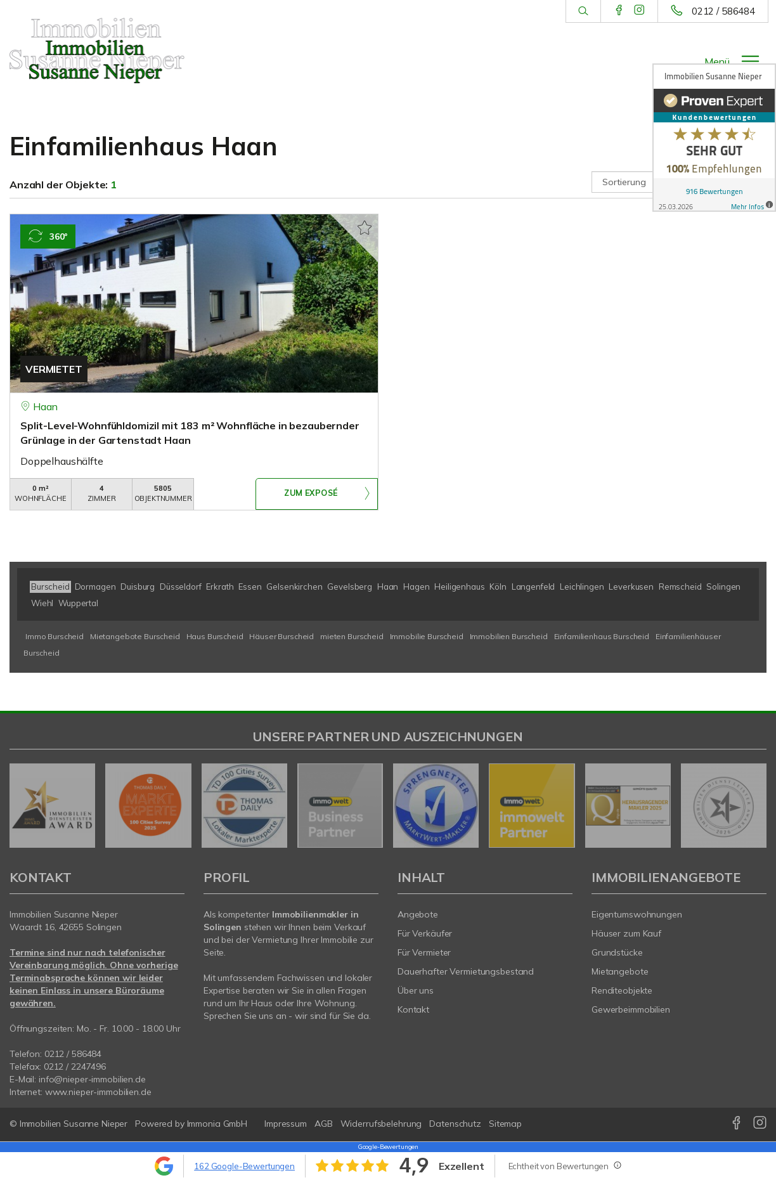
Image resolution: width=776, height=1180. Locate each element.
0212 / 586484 (723, 11)
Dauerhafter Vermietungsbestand (466, 971)
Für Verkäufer (425, 933)
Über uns (416, 990)
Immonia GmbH (217, 1123)
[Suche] (583, 11)
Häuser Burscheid (281, 636)
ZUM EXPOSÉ (310, 494)
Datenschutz (455, 1123)
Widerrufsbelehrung (381, 1123)
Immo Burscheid (54, 636)
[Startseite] (97, 50)
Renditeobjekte (622, 990)
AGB (323, 1123)
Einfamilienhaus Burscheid (601, 636)
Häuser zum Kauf (626, 933)
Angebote (418, 914)
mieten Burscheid (352, 636)
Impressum (285, 1123)
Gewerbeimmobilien (631, 1009)
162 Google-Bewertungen (244, 1166)
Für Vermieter (424, 952)
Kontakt (413, 1009)
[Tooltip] (616, 1165)
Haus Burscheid (214, 636)
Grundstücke (617, 952)
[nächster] (752, 806)
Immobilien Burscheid (509, 636)
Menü (717, 61)
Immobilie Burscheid (426, 636)
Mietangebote (620, 971)
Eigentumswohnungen (637, 914)
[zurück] (24, 806)
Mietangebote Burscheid (135, 636)
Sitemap (505, 1123)
